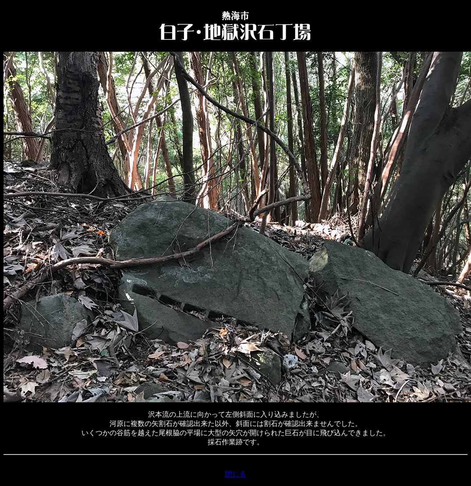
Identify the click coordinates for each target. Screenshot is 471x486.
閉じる (235, 474)
